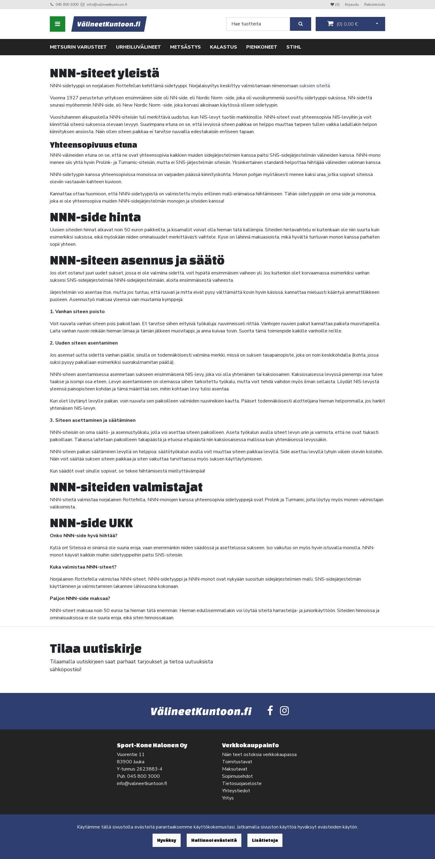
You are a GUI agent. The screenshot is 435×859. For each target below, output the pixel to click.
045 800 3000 (67, 4)
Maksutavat (234, 769)
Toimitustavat (237, 761)
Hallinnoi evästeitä (214, 840)
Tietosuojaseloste (242, 783)
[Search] (258, 24)
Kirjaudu (352, 4)
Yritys (228, 798)
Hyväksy (166, 840)
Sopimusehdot (237, 776)
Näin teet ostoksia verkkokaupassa (259, 754)
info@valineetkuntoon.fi (107, 4)
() (342, 23)
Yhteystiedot (236, 790)
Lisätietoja (265, 840)
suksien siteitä (314, 85)
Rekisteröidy (374, 4)
